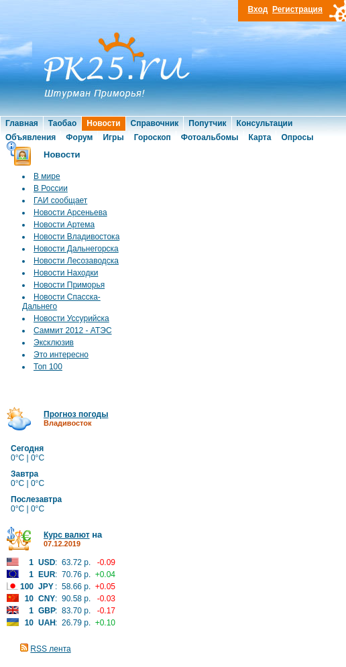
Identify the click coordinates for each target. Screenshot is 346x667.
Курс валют (67, 535)
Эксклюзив (54, 342)
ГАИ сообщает (60, 200)
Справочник (155, 123)
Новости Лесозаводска (76, 260)
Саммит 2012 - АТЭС (73, 330)
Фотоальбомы (210, 137)
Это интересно (61, 354)
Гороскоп (152, 137)
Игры (113, 137)
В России (51, 188)
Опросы (297, 137)
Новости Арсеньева (70, 212)
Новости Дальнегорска (76, 248)
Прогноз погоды (76, 414)
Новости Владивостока (76, 236)
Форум (79, 137)
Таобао (62, 123)
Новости (103, 123)
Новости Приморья (69, 285)
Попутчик (207, 123)
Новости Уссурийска (71, 318)
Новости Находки (66, 273)
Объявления (30, 137)
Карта (260, 137)
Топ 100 (48, 366)
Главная (21, 123)
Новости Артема (64, 224)
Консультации (265, 123)
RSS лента (50, 649)
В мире (47, 176)
